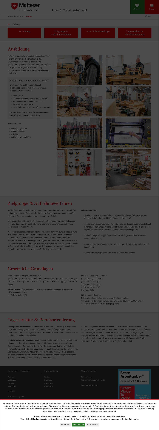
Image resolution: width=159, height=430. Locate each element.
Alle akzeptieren (78, 424)
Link (114, 411)
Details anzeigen (92, 424)
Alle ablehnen (65, 424)
